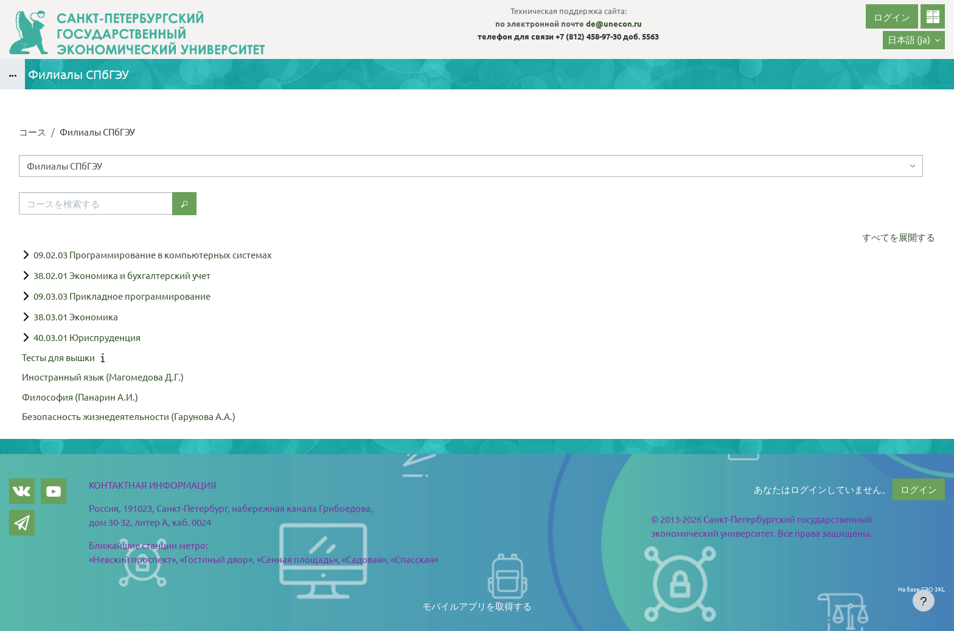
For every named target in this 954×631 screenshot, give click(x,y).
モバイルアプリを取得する (477, 606)
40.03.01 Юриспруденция (87, 337)
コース (32, 131)
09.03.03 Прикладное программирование (122, 296)
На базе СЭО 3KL (921, 588)
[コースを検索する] (96, 203)
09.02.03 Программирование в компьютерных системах (152, 254)
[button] (914, 40)
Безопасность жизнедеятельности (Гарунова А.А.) (128, 416)
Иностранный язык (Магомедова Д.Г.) (103, 376)
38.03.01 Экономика (75, 316)
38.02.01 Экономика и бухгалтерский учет (122, 275)
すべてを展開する (898, 237)
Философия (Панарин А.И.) (80, 396)
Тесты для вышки (58, 357)
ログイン (892, 16)
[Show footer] (924, 601)
